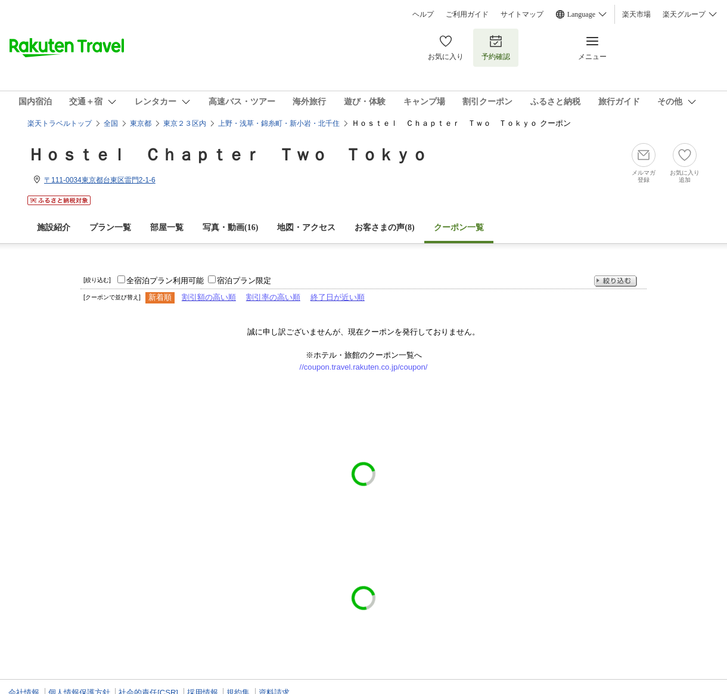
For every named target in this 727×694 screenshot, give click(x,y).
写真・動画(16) (230, 227)
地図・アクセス (306, 227)
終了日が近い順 (337, 297)
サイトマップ (522, 14)
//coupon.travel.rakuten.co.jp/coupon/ (364, 367)
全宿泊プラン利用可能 (165, 280)
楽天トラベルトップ (59, 123)
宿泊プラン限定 (244, 280)
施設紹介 (53, 227)
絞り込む (615, 281)
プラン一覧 (110, 227)
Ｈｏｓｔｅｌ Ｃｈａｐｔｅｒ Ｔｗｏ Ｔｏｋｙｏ (227, 154)
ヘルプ (423, 14)
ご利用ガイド (467, 14)
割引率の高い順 (273, 297)
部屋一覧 (167, 227)
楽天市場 (636, 14)
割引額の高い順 (209, 297)
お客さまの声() (384, 227)
